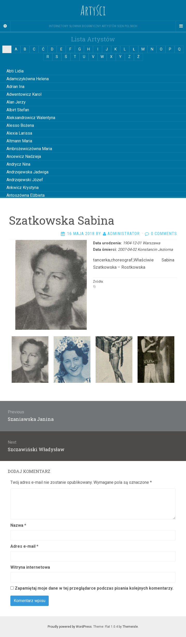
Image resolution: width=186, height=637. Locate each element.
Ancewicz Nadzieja (23, 156)
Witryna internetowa (30, 567)
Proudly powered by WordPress (70, 626)
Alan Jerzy (16, 102)
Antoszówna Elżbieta (25, 195)
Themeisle (130, 626)
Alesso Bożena (20, 125)
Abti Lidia (15, 71)
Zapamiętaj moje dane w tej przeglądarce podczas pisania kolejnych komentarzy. (94, 588)
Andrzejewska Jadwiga (27, 172)
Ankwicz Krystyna (22, 187)
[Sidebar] (5, 26)
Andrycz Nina (18, 164)
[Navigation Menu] (181, 26)
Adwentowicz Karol (23, 94)
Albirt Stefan (17, 109)
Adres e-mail (24, 546)
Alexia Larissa (19, 133)
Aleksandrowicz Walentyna (30, 117)
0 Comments (164, 233)
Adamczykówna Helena (27, 78)
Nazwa (18, 525)
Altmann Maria (19, 140)
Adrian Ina (15, 86)
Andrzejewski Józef (24, 179)
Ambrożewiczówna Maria (29, 148)
